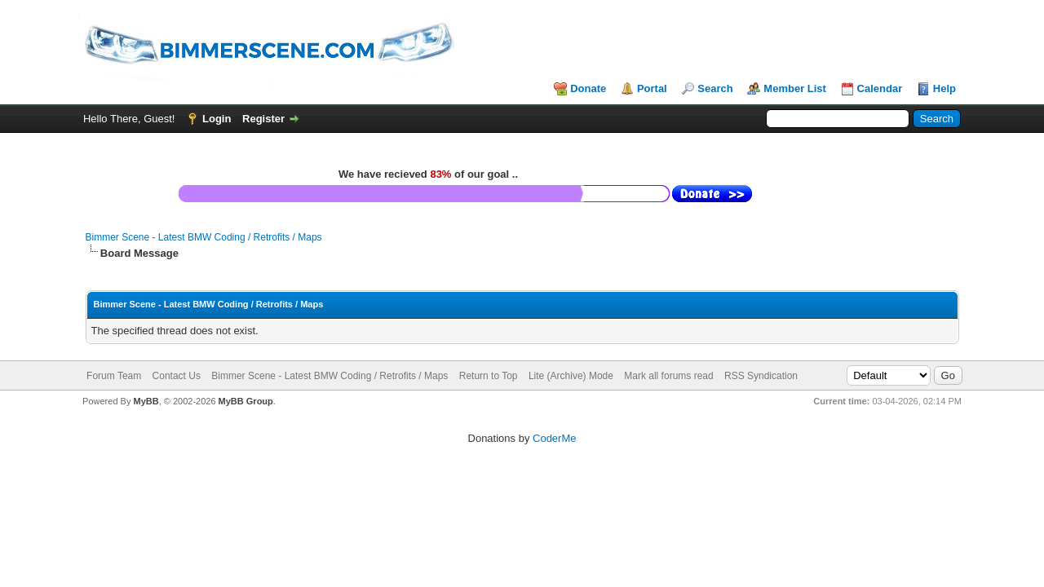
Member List (794, 88)
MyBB (145, 401)
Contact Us (177, 376)
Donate (588, 88)
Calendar (880, 88)
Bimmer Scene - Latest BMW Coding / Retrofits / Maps (204, 237)
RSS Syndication (761, 376)
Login (216, 119)
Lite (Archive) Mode (571, 376)
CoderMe (554, 438)
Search (714, 88)
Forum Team (113, 376)
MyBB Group (246, 401)
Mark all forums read (668, 376)
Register (263, 119)
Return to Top (488, 376)
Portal (652, 88)
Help (944, 88)
